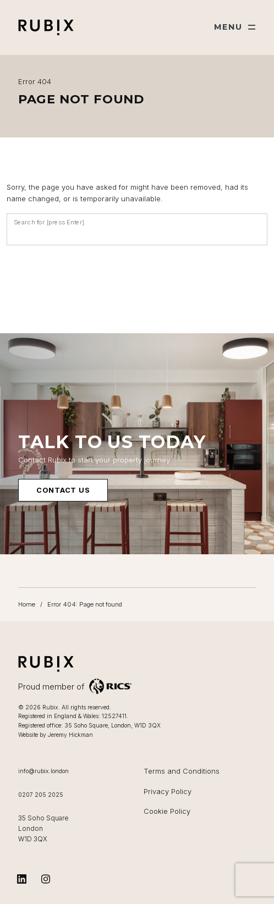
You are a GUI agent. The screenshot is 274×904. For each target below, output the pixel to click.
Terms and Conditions (182, 771)
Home (26, 604)
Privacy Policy (167, 791)
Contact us (63, 491)
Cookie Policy (167, 811)
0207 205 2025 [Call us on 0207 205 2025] (40, 794)
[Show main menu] (235, 27)
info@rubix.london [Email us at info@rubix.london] (43, 771)
